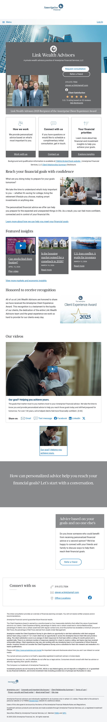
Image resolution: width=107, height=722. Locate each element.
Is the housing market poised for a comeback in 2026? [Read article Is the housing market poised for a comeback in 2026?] (52, 257)
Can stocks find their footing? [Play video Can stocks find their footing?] (20, 261)
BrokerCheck (33, 701)
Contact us (53, 154)
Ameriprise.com (13, 690)
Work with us (20, 154)
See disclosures (76, 103)
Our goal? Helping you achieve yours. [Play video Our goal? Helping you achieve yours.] (51, 451)
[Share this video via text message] (42, 419)
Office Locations (63, 598)
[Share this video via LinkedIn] (74, 418)
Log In (100, 22)
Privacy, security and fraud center (20, 692)
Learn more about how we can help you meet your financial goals (37, 221)
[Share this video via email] (25, 419)
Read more (46, 270)
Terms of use (81, 690)
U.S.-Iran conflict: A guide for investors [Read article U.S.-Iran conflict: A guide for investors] (85, 255)
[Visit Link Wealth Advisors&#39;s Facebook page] (90, 597)
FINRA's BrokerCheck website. (68, 161)
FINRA (56, 713)
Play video (13, 271)
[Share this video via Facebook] (60, 418)
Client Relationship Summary (54, 165)
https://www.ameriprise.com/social (28, 650)
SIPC (64, 713)
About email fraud (42, 692)
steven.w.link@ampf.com (76, 85)
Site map (54, 692)
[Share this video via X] (83, 418)
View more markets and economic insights (26, 280)
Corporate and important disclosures (35, 690)
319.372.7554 (71, 82)
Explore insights (86, 154)
